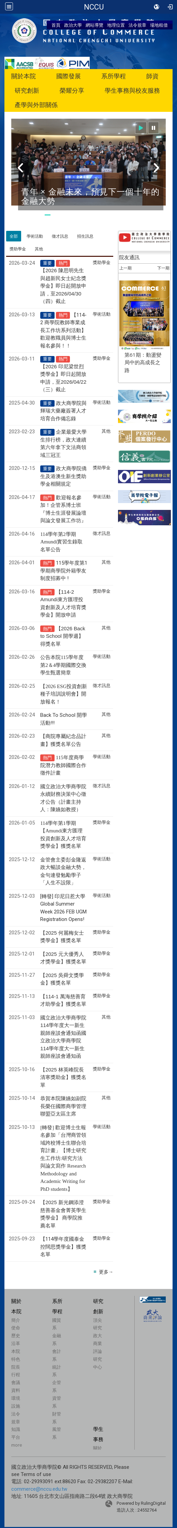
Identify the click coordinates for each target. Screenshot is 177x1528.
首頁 (55, 25)
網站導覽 (94, 25)
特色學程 (20, 231)
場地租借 (159, 25)
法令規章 (137, 25)
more (16, 1516)
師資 (152, 76)
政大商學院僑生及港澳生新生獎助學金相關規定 (63, 547)
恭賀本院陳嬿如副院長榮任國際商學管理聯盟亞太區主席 (63, 1177)
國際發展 (68, 76)
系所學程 (113, 76)
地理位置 (116, 25)
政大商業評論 (97, 1414)
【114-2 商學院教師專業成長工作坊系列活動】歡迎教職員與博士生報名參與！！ (63, 401)
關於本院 (23, 76)
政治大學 (73, 25)
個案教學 (103, 231)
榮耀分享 (72, 90)
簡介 (15, 1391)
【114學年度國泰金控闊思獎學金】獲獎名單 (63, 1318)
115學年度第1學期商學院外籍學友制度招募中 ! (63, 642)
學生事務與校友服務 (132, 90)
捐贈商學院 (106, 267)
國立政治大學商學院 (94, 6)
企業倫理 (20, 267)
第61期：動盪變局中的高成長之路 (142, 433)
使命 (15, 1399)
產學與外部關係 (36, 104)
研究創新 (27, 90)
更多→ (106, 1343)
